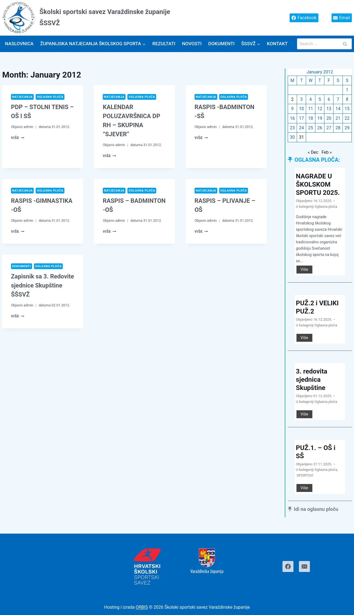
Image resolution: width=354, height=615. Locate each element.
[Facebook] (287, 566)
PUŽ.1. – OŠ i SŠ (315, 452)
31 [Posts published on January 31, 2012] (301, 137)
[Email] (304, 566)
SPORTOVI (305, 475)
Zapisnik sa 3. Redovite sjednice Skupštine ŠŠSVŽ (42, 285)
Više (17, 138)
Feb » (326, 152)
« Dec (313, 152)
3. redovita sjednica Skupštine (311, 380)
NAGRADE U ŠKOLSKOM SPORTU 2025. (318, 184)
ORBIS (142, 607)
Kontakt (277, 43)
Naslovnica (19, 43)
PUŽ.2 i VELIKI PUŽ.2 (317, 307)
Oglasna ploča (50, 97)
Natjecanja (22, 97)
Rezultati (163, 43)
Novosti (192, 43)
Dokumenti (221, 43)
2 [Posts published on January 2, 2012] (292, 99)
